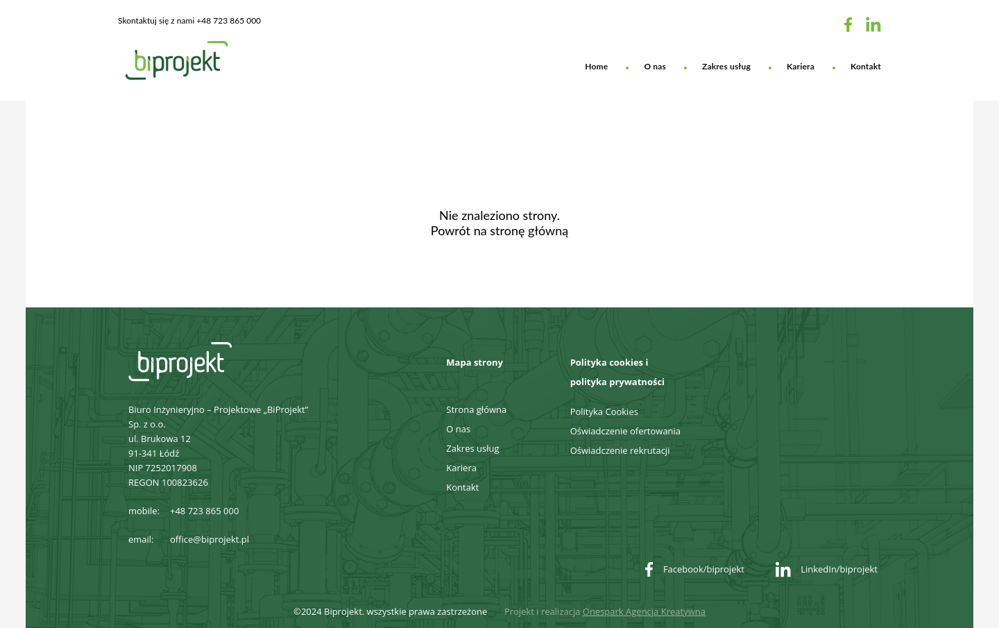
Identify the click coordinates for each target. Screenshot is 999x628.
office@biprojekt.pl (209, 539)
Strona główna (476, 409)
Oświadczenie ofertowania (625, 431)
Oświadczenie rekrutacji (620, 450)
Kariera (800, 66)
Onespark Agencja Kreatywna (644, 611)
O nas (655, 66)
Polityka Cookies (604, 411)
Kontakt (866, 66)
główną (548, 230)
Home (596, 66)
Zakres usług (726, 66)
